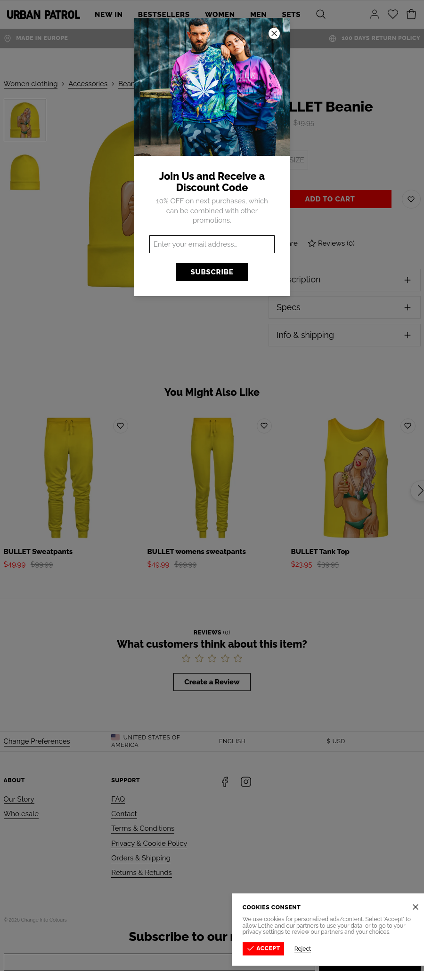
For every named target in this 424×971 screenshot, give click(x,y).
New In (109, 14)
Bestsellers (164, 14)
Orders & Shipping (140, 858)
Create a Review (211, 682)
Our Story (19, 799)
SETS (291, 14)
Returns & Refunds (141, 872)
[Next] (251, 201)
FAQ (118, 799)
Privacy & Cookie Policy (149, 843)
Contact (124, 814)
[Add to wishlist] (120, 425)
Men (258, 14)
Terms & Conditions (142, 828)
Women (220, 14)
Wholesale (21, 814)
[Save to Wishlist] (411, 199)
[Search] (320, 14)
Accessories (87, 84)
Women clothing (31, 84)
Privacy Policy (399, 920)
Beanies (131, 84)
